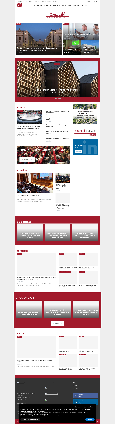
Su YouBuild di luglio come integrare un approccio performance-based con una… (86, 312)
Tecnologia (66, 5)
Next (94, 78)
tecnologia (23, 250)
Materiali (61, 253)
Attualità (38, 5)
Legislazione (62, 354)
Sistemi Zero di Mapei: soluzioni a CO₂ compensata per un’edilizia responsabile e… (57, 235)
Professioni (82, 354)
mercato (21, 333)
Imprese (20, 336)
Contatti (75, 385)
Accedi (90, 1)
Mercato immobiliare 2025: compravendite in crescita (71, 51)
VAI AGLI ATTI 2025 (27, 159)
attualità (22, 170)
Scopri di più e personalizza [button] (30, 419)
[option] (57, 233)
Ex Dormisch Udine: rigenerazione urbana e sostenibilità (57, 91)
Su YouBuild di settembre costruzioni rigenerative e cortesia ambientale (57, 312)
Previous (20, 78)
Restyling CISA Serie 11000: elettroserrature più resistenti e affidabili (30, 235)
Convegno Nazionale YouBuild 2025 (48, 1)
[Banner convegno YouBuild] (85, 114)
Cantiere (56, 5)
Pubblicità (36, 1)
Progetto (47, 5)
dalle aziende (24, 221)
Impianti (20, 254)
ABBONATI (57, 323)
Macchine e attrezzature (64, 271)
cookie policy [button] (43, 411)
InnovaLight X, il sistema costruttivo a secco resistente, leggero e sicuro (85, 235)
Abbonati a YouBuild (22, 1)
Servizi (84, 5)
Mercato (76, 5)
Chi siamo (30, 1)
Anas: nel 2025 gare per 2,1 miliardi (28, 195)
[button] (84, 407)
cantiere (21, 107)
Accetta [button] (90, 419)
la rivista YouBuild (25, 298)
